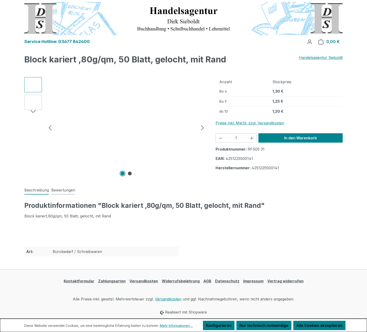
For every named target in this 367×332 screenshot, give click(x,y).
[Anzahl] (236, 138)
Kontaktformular (79, 281)
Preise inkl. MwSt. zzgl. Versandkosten (250, 123)
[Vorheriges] (50, 127)
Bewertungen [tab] (63, 190)
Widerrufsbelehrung (181, 281)
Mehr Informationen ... (176, 326)
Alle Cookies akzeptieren (319, 325)
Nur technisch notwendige (263, 325)
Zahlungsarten (112, 281)
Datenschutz (227, 281)
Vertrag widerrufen (285, 281)
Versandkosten (143, 281)
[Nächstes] (202, 127)
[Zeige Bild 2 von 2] (130, 173)
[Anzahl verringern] (220, 138)
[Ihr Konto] (309, 41)
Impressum (253, 281)
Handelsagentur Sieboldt (321, 57)
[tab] (36, 190)
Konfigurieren (218, 325)
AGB (207, 281)
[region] (115, 127)
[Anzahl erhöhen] (252, 138)
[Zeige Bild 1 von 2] (123, 173)
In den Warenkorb (300, 138)
